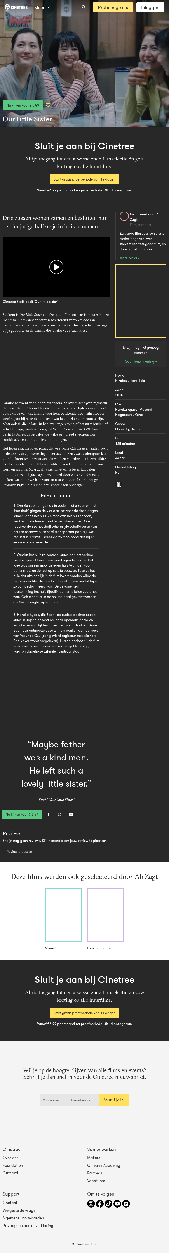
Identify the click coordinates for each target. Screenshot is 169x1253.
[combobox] (84, 7)
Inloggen (150, 7)
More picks (129, 258)
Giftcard (10, 1173)
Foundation (13, 1165)
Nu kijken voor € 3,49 (23, 105)
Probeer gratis (113, 7)
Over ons (10, 1157)
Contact (10, 1202)
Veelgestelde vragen (20, 1210)
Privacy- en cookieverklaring (28, 1225)
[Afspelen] (56, 267)
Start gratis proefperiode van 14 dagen (84, 179)
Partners (94, 1173)
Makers (93, 1157)
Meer (42, 7)
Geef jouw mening (140, 361)
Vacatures (96, 1180)
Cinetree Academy (103, 1165)
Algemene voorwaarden (23, 1218)
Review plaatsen (19, 851)
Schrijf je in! (114, 1100)
